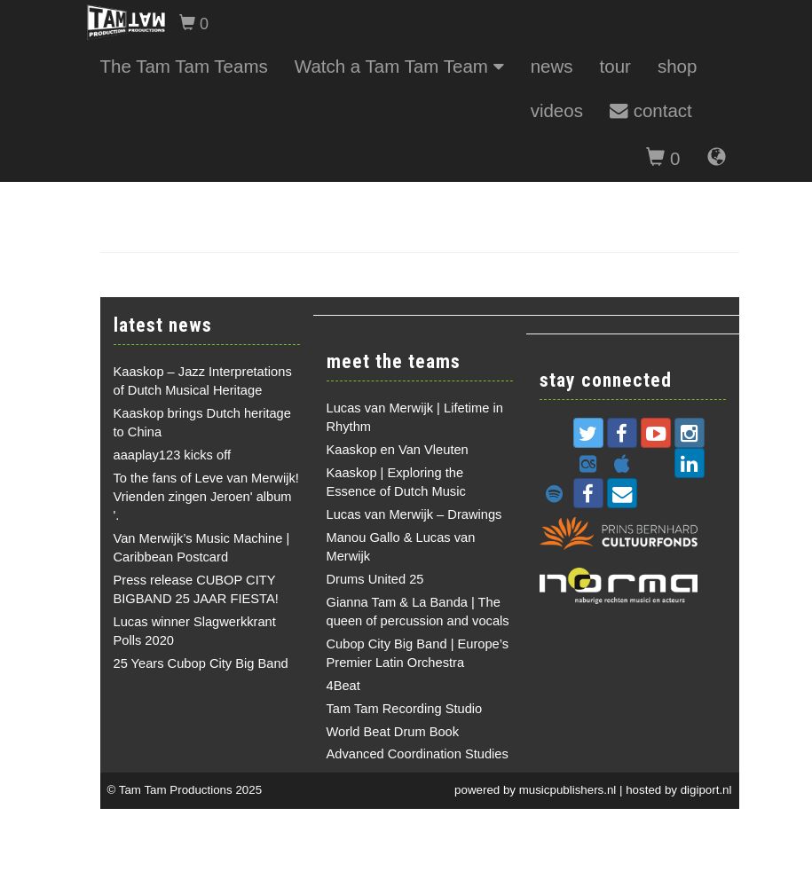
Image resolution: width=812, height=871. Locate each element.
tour (615, 66)
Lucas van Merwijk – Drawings (414, 514)
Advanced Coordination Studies (417, 754)
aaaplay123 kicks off (173, 455)
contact (651, 110)
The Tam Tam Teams (184, 66)
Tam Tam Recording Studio (405, 709)
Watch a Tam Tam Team (399, 66)
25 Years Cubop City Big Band (201, 663)
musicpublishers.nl (568, 789)
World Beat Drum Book (393, 732)
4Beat (343, 686)
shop (678, 66)
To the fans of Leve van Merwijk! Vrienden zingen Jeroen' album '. (206, 496)
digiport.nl (706, 789)
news (552, 66)
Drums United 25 (375, 579)
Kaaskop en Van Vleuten (398, 450)
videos (557, 110)
